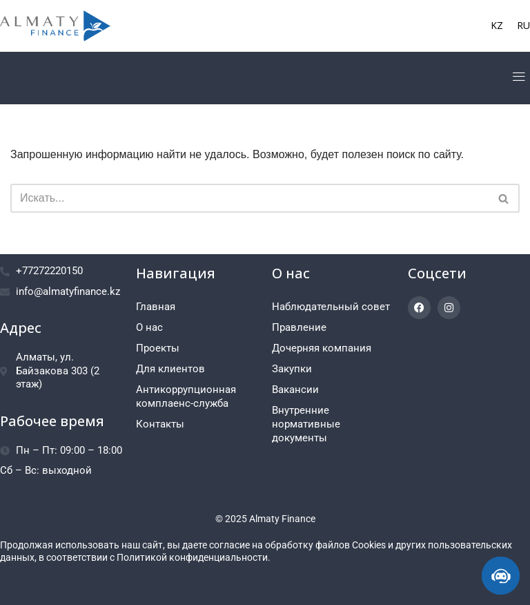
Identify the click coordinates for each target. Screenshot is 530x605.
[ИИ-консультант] (501, 576)
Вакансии (295, 389)
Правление (299, 327)
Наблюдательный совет (331, 306)
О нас (149, 327)
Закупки (292, 369)
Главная (155, 306)
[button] (518, 78)
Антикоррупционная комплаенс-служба (186, 396)
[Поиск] (249, 198)
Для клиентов (170, 369)
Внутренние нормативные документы (306, 424)
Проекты (157, 348)
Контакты (160, 424)
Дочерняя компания (321, 348)
